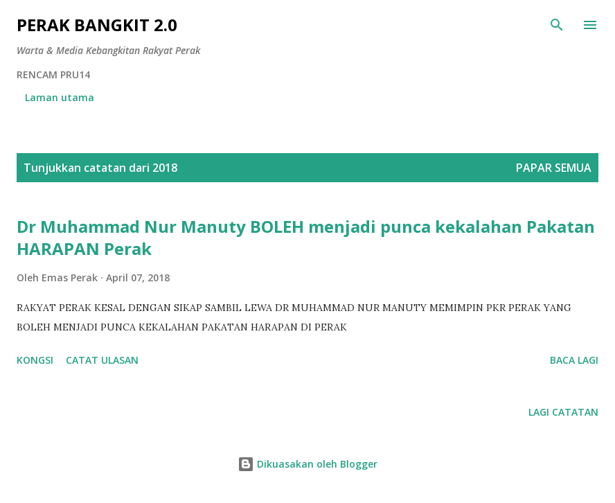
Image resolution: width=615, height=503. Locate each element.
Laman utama (59, 97)
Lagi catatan (563, 411)
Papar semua (553, 167)
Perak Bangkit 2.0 (97, 24)
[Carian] (557, 25)
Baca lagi (574, 360)
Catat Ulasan (102, 360)
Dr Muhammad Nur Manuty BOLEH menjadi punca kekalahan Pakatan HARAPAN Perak (306, 237)
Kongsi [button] (35, 360)
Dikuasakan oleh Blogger (307, 463)
